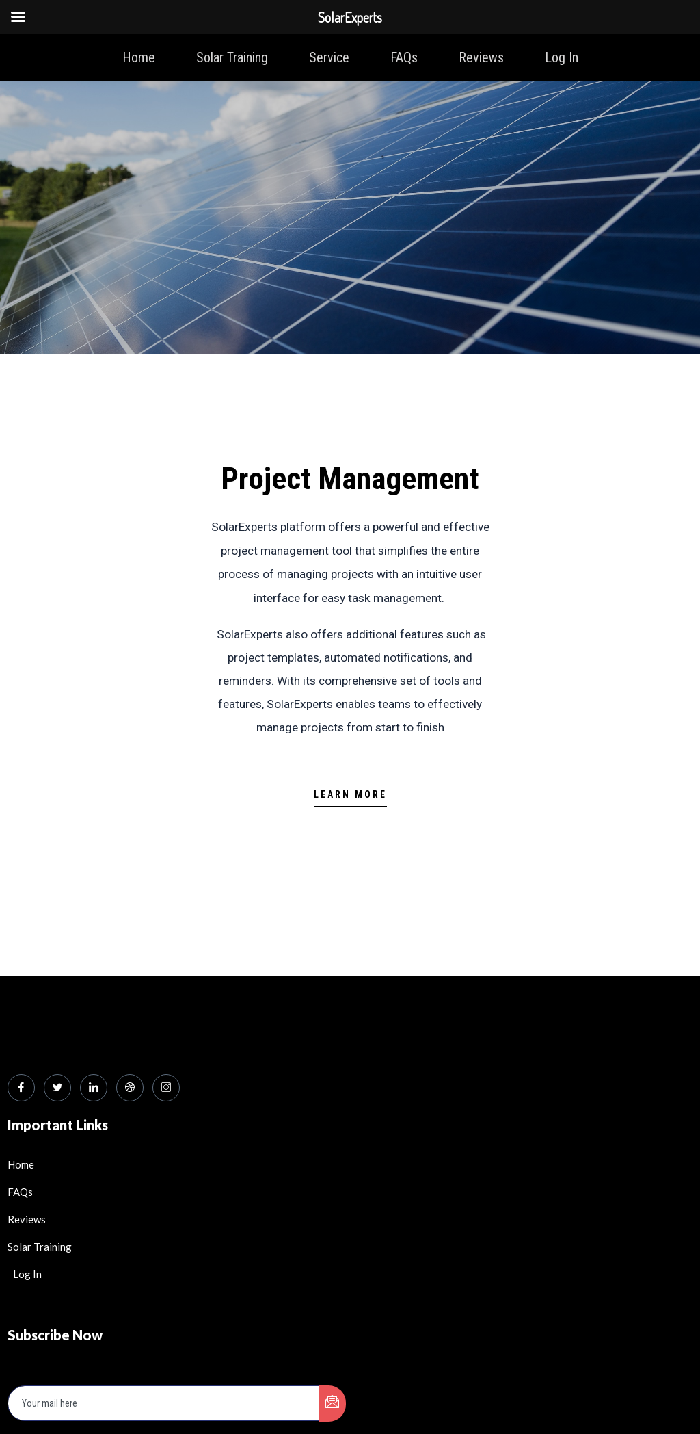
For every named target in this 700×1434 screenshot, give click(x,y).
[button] (350, 798)
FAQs (404, 57)
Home (138, 57)
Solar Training (232, 57)
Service (329, 57)
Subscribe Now (54, 1232)
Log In (561, 57)
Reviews (481, 57)
